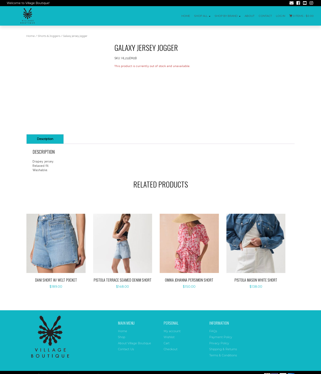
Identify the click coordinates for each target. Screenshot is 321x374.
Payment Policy (220, 337)
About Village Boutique (134, 343)
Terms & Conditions (223, 355)
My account (172, 331)
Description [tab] (45, 139)
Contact (265, 15)
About (249, 15)
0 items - (301, 15)
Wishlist (169, 337)
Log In (280, 15)
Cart (167, 343)
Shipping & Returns (223, 349)
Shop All (201, 15)
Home (185, 15)
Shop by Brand (226, 15)
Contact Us (126, 349)
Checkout (170, 349)
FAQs (213, 331)
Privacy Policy (219, 343)
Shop (121, 337)
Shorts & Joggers (49, 36)
